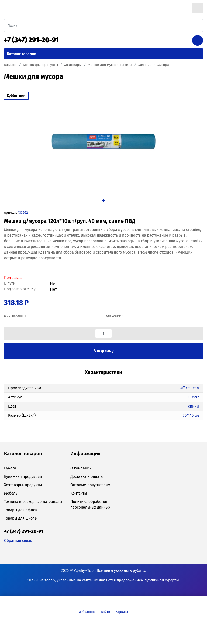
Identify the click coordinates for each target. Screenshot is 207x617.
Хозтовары (73, 65)
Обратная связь (18, 540)
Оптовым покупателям (90, 485)
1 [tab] (103, 200)
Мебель (10, 493)
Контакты (78, 493)
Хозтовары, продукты (40, 65)
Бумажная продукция (23, 476)
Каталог (10, 65)
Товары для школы (20, 518)
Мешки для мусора (153, 65)
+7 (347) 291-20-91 (31, 40)
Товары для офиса (20, 510)
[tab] (103, 372)
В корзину (103, 350)
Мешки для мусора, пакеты (110, 65)
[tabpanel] (103, 141)
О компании (81, 468)
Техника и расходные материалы (33, 501)
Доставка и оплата (86, 476)
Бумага (10, 468)
